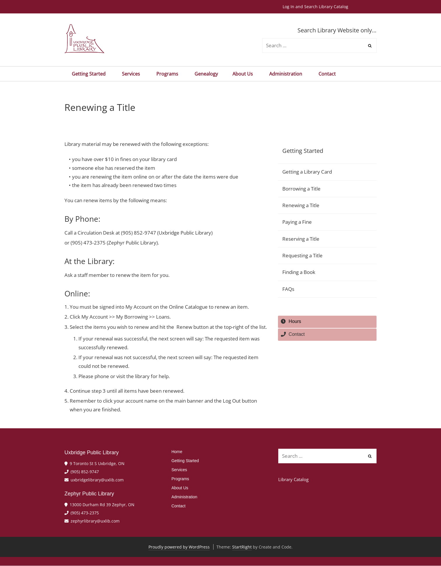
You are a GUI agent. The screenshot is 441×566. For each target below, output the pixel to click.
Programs (168, 74)
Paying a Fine (297, 222)
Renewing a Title (300, 205)
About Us (243, 74)
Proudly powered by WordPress (179, 547)
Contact (327, 74)
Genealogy (206, 74)
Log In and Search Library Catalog (315, 6)
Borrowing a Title (301, 188)
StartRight (242, 547)
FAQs (288, 289)
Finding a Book (298, 272)
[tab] (327, 322)
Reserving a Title (300, 238)
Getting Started (89, 74)
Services (132, 74)
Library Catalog (293, 479)
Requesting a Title (302, 255)
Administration (286, 74)
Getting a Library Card (307, 171)
